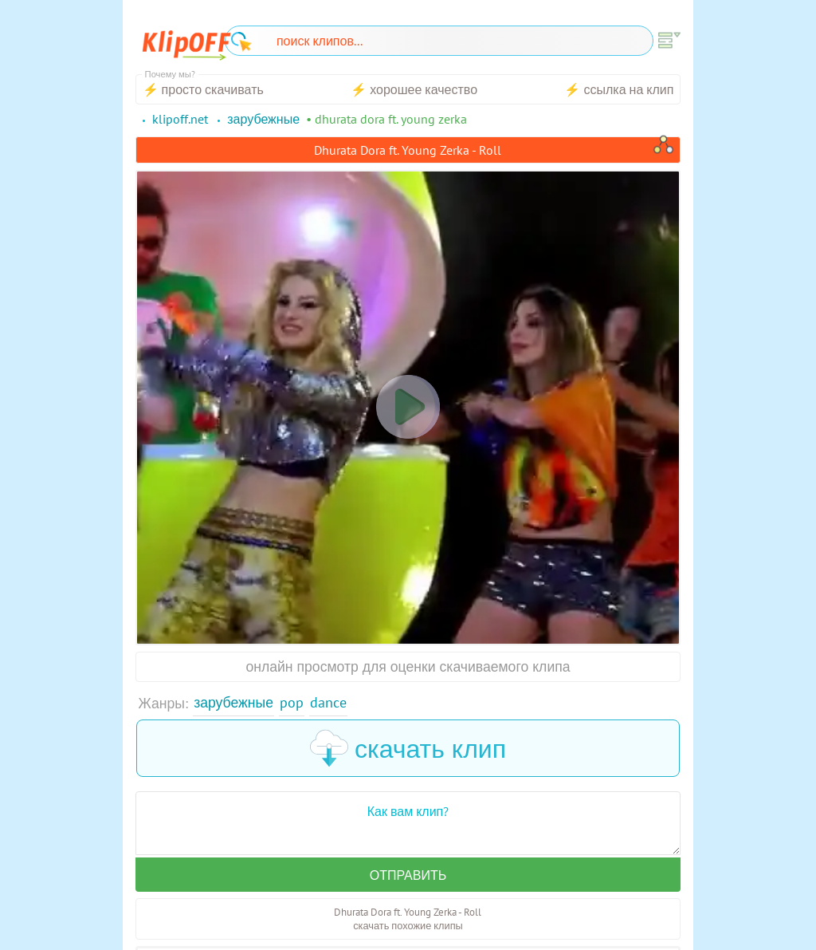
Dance (328, 702)
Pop (292, 702)
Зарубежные (233, 702)
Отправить (408, 875)
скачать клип (408, 748)
